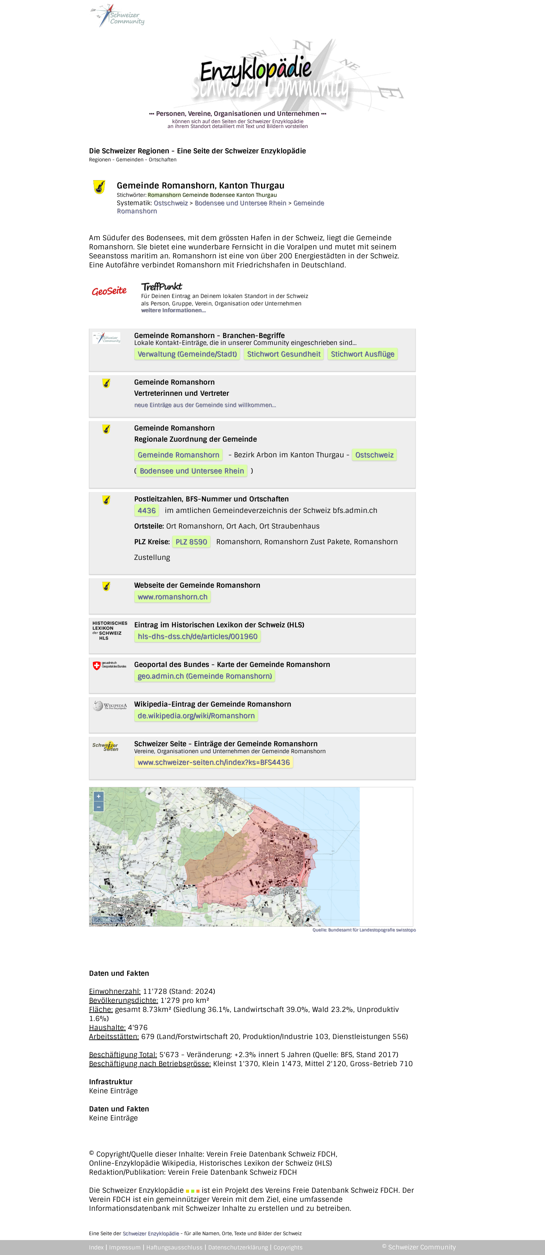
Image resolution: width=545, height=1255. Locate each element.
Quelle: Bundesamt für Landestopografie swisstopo (364, 930)
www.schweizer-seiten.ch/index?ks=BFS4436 (214, 762)
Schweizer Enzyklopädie (151, 1233)
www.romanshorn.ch (173, 596)
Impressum (125, 1247)
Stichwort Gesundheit (283, 354)
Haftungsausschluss (174, 1247)
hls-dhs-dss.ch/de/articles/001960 (198, 636)
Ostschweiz (171, 203)
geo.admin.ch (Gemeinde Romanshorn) (205, 676)
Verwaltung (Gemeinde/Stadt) (187, 354)
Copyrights (288, 1247)
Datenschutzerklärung (238, 1247)
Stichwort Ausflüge (362, 354)
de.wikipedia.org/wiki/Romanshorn (196, 715)
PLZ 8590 (191, 541)
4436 (147, 510)
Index (96, 1247)
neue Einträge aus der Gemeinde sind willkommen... (205, 405)
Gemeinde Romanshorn (178, 454)
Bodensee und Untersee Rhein (240, 203)
